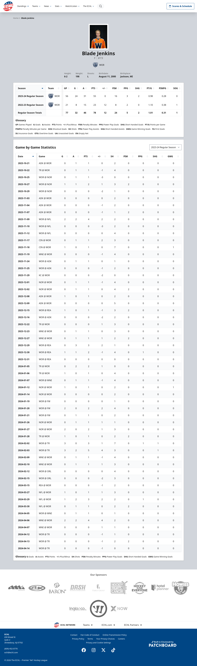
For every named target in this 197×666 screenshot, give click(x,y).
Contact (73, 635)
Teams (36, 6)
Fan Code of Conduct (90, 635)
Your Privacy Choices (105, 638)
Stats (58, 6)
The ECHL (88, 6)
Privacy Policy (78, 638)
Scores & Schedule (180, 6)
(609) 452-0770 (11, 648)
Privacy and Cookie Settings (98, 642)
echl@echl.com (11, 652)
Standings (23, 6)
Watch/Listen (72, 6)
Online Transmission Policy (115, 635)
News (48, 6)
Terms (90, 638)
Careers (121, 638)
